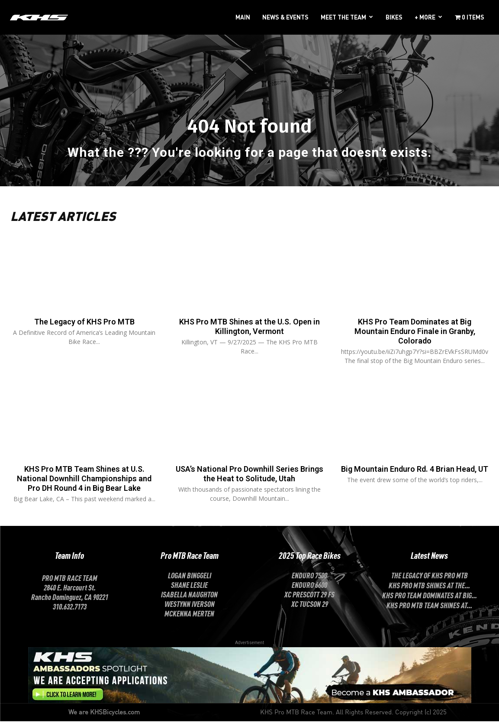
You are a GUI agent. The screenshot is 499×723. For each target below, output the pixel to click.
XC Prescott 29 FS (309, 595)
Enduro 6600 (309, 586)
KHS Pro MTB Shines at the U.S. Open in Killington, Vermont (249, 329)
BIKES (394, 17)
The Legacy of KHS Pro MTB (84, 324)
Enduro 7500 (309, 576)
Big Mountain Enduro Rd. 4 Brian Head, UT (414, 476)
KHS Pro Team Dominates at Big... (429, 596)
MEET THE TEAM (343, 17)
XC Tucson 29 (309, 605)
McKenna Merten (189, 615)
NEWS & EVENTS (285, 17)
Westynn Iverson (189, 605)
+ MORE (425, 17)
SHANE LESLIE (189, 586)
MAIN (242, 17)
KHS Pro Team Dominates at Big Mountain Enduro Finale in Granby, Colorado (415, 333)
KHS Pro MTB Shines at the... (429, 586)
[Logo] (39, 17)
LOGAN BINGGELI (189, 576)
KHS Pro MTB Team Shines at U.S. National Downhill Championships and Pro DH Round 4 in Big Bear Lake (84, 481)
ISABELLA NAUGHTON (189, 595)
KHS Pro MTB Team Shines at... (429, 606)
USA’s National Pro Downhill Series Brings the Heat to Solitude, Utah (249, 476)
